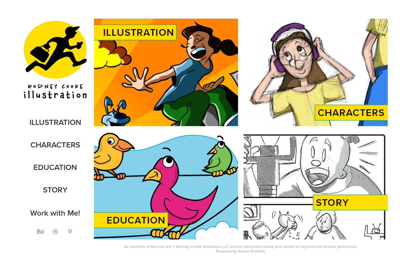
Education (55, 167)
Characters (55, 144)
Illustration (55, 122)
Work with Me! (55, 213)
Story (55, 189)
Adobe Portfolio (251, 251)
